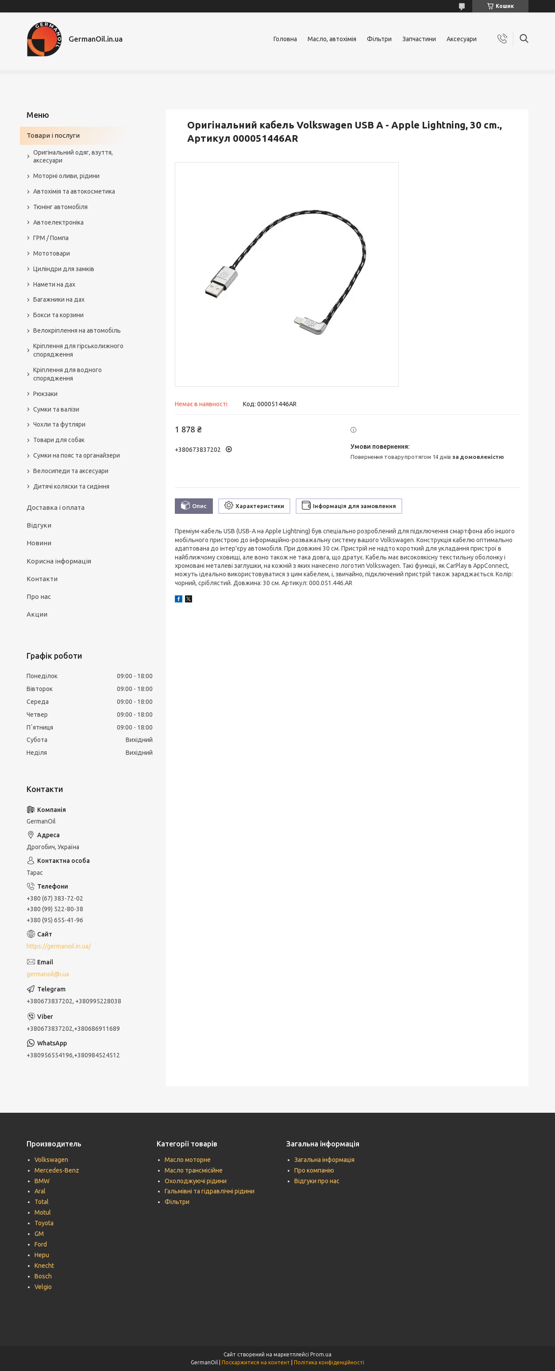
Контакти (42, 579)
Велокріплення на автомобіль (77, 330)
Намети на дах (54, 284)
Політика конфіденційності (329, 1362)
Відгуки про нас (316, 1181)
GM (39, 1233)
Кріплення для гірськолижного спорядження (78, 350)
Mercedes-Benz (57, 1170)
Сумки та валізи (56, 409)
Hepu (42, 1254)
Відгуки (39, 525)
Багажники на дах (59, 299)
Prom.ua (320, 1354)
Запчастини (419, 39)
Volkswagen (51, 1159)
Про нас (39, 596)
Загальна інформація (324, 1159)
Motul (43, 1212)
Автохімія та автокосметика (74, 191)
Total (42, 1201)
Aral (40, 1191)
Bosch (43, 1276)
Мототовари (51, 253)
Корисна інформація (59, 561)
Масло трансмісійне (194, 1170)
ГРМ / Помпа (51, 237)
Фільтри (379, 39)
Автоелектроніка (58, 222)
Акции (37, 614)
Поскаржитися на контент (256, 1362)
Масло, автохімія (332, 39)
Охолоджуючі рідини (196, 1181)
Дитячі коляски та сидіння (71, 486)
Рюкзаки (45, 393)
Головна (285, 39)
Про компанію (314, 1170)
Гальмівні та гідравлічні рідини (209, 1191)
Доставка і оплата (56, 507)
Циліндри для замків (63, 268)
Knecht (44, 1265)
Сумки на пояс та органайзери (76, 455)
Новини (39, 543)
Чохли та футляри (59, 424)
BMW (42, 1181)
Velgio (43, 1286)
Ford (41, 1244)
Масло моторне (188, 1159)
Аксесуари (462, 39)
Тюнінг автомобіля (60, 206)
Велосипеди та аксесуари (70, 470)
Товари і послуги (53, 135)
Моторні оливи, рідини (66, 175)
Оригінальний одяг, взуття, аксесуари (73, 156)
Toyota (44, 1223)
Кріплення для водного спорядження (67, 374)
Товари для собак (59, 439)
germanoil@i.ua (48, 974)
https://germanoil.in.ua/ (59, 946)
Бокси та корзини (58, 314)
